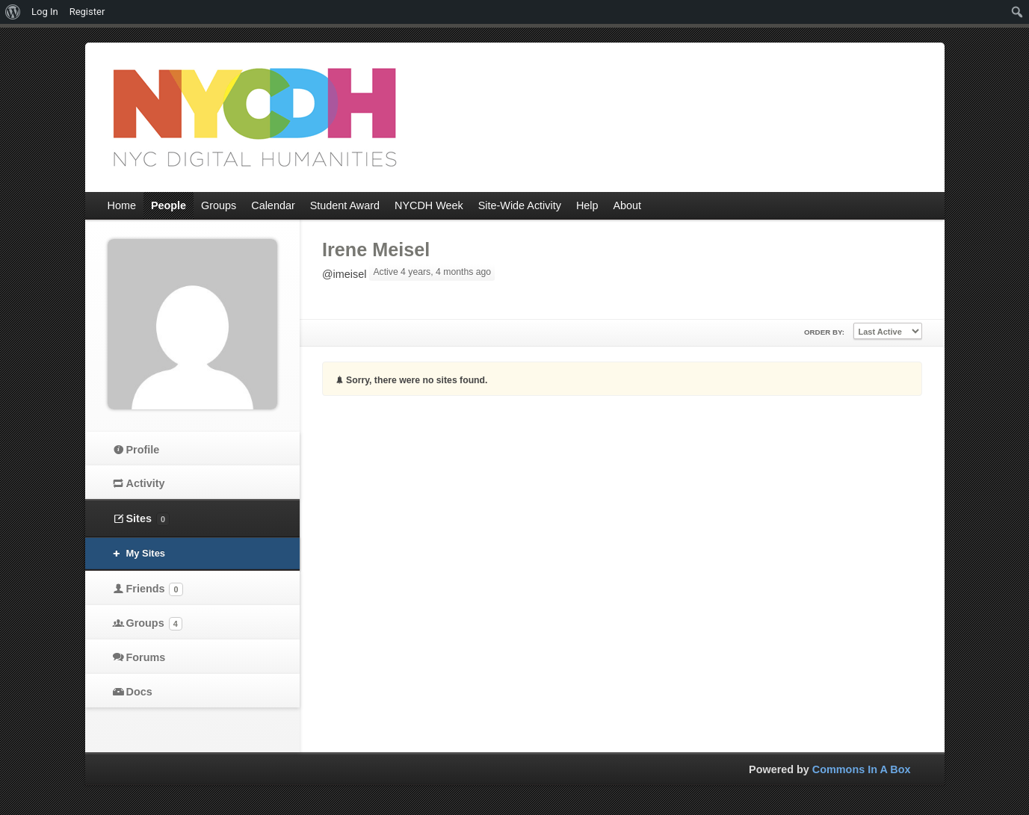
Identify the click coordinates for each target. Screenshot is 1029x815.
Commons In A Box (861, 769)
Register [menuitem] (87, 11)
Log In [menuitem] (44, 11)
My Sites (146, 553)
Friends (154, 589)
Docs (139, 692)
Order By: (824, 332)
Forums (146, 657)
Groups (154, 623)
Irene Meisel (376, 249)
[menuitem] (13, 12)
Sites (148, 519)
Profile (143, 450)
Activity (145, 483)
